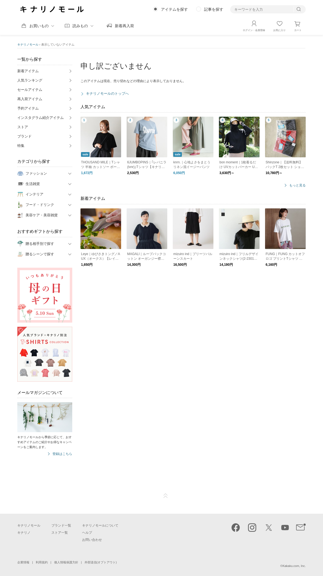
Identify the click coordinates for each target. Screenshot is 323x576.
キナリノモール (27, 44)
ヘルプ (87, 533)
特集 (20, 146)
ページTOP (166, 496)
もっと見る (297, 185)
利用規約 (42, 562)
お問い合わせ (92, 540)
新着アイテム (28, 71)
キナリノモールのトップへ (107, 93)
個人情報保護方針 (66, 562)
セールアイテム (29, 90)
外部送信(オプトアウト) (101, 562)
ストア (22, 127)
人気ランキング (29, 80)
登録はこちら (62, 454)
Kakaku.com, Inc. (294, 565)
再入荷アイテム (29, 99)
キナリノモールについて (100, 525)
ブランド (24, 136)
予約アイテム (28, 108)
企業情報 (23, 562)
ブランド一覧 (61, 525)
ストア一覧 (59, 533)
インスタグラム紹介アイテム (40, 118)
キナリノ (23, 533)
